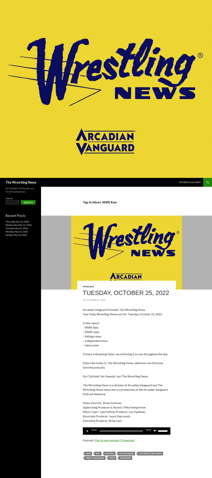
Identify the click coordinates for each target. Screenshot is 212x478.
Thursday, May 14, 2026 (17, 221)
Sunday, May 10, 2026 (16, 235)
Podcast (88, 286)
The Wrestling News (21, 182)
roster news (126, 453)
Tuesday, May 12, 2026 (17, 228)
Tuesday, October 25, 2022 (126, 292)
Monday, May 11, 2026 (17, 231)
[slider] (121, 431)
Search (9, 198)
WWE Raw (125, 458)
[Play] (87, 431)
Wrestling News (95, 458)
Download (127, 440)
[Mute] (155, 431)
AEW (88, 453)
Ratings (109, 453)
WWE (112, 458)
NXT (98, 453)
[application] (126, 431)
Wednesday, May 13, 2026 (19, 225)
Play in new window (107, 440)
